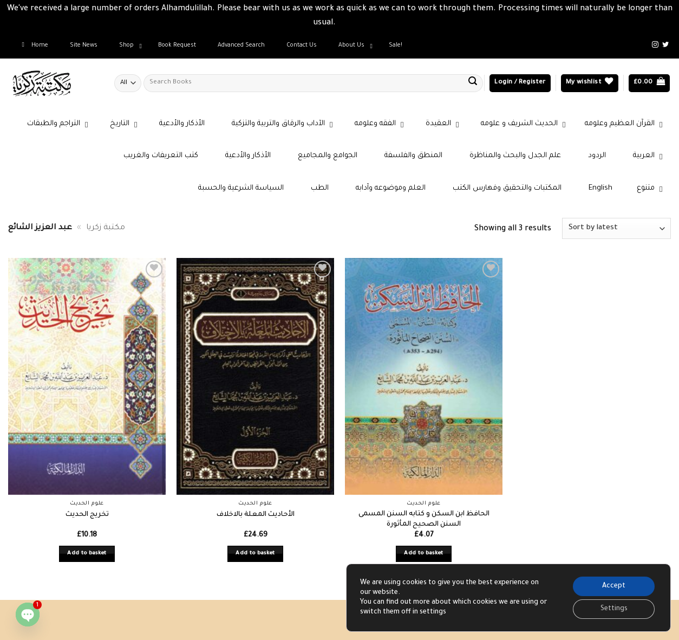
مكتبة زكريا (105, 228)
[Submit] (472, 83)
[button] (519, 83)
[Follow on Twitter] (665, 45)
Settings (614, 609)
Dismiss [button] (352, 23)
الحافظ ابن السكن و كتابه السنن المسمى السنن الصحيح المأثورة (423, 519)
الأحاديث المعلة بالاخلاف (256, 515)
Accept (613, 586)
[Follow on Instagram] (655, 45)
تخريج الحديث (87, 515)
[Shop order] (616, 228)
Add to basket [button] (87, 554)
